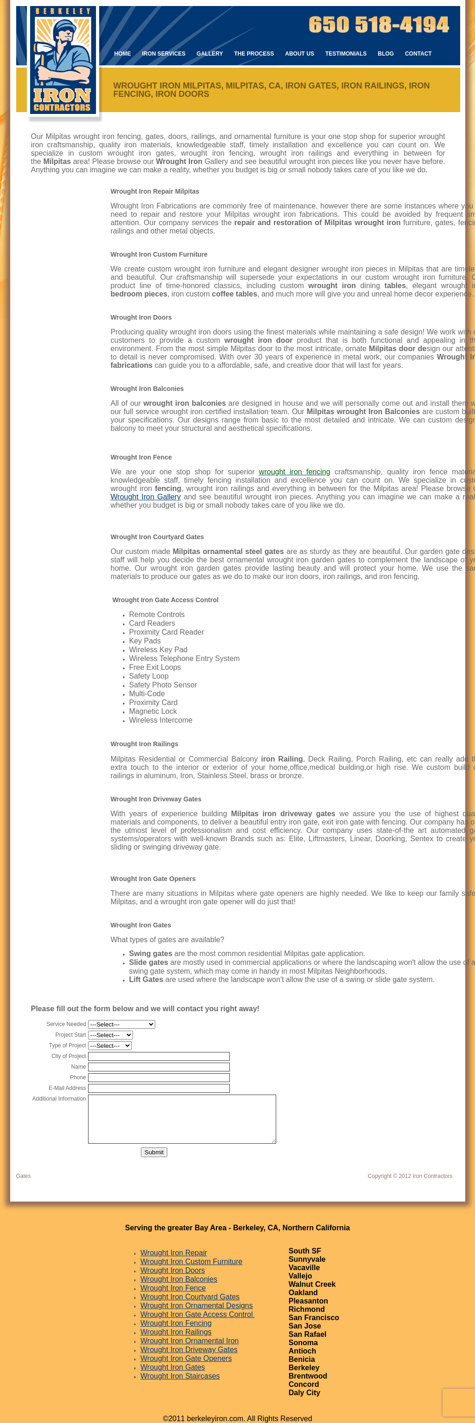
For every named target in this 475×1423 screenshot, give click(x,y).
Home (122, 53)
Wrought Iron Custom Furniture (191, 1262)
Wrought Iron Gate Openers (186, 1358)
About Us (299, 53)
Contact (418, 53)
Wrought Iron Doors (172, 1270)
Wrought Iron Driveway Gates (189, 1350)
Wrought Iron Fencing (176, 1323)
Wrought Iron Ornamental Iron (189, 1341)
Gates (23, 1176)
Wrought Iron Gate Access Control (197, 1314)
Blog (386, 53)
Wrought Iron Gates (172, 1367)
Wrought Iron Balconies (178, 1279)
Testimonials (346, 53)
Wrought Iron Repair (173, 1253)
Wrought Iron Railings (176, 1332)
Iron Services (164, 53)
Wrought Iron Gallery (146, 497)
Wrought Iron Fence (173, 1288)
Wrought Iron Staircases (180, 1376)
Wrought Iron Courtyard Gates (190, 1297)
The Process (254, 53)
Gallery (209, 53)
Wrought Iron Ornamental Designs (196, 1306)
